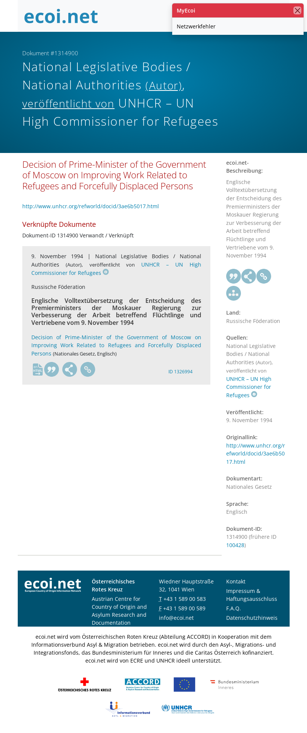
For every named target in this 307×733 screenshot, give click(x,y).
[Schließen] (297, 10)
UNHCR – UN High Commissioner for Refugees (249, 387)
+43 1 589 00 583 (185, 598)
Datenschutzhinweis (252, 617)
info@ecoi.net (176, 617)
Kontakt (235, 581)
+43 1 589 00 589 (184, 608)
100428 (235, 545)
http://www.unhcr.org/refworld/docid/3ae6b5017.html (90, 206)
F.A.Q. (233, 608)
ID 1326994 (180, 371)
